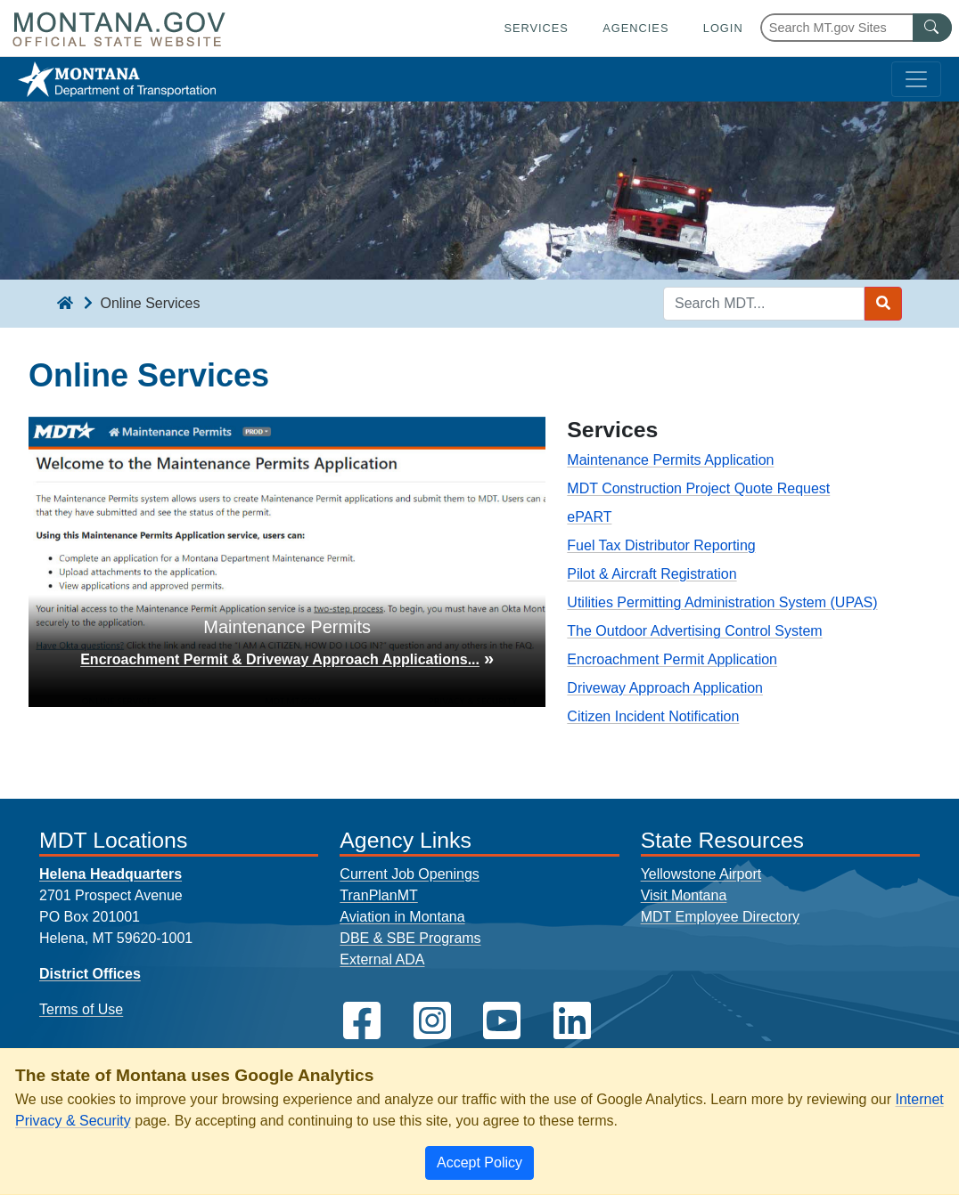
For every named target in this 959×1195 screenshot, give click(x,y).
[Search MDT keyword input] (764, 304)
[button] (67, 562)
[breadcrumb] (65, 303)
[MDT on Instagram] (432, 1021)
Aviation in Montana (402, 916)
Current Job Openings (410, 874)
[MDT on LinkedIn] (572, 1021)
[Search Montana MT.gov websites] (856, 27)
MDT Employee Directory (720, 916)
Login (723, 28)
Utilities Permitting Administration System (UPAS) (722, 602)
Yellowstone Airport (701, 874)
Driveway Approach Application (665, 687)
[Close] (479, 1163)
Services (536, 28)
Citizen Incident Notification (653, 716)
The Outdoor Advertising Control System (694, 630)
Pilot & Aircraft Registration (651, 573)
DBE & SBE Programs (410, 938)
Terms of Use (81, 1009)
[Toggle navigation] (916, 79)
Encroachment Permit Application (672, 659)
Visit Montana (684, 895)
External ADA (382, 959)
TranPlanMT (378, 895)
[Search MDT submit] (883, 304)
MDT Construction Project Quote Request (698, 488)
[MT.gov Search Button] (932, 27)
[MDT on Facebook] (362, 1021)
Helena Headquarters (110, 874)
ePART (589, 516)
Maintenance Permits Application (670, 459)
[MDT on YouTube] (501, 1021)
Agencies (635, 28)
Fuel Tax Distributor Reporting (661, 545)
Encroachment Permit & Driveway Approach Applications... (280, 659)
